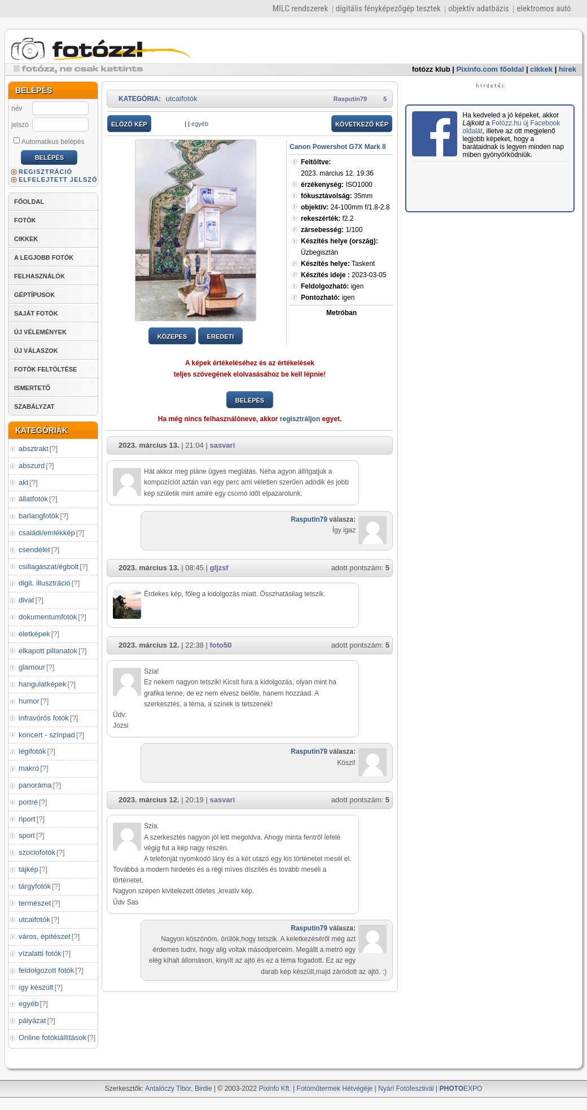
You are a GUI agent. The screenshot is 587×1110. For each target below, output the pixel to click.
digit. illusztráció (45, 583)
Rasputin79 (350, 98)
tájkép (28, 869)
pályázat (32, 1020)
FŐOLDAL (29, 201)
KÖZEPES (172, 336)
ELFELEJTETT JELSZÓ (58, 179)
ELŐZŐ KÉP (129, 124)
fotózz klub (431, 69)
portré (28, 802)
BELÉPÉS (249, 400)
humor (29, 701)
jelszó (20, 125)
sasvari (222, 445)
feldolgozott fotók (46, 970)
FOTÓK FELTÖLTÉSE (45, 369)
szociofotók (37, 852)
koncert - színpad (47, 735)
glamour (32, 667)
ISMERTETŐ (32, 387)
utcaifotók (34, 919)
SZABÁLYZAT (34, 406)
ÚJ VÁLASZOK (36, 350)
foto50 (220, 645)
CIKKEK (26, 238)
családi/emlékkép (47, 532)
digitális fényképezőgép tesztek (388, 8)
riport (27, 819)
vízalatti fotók (40, 953)
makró (29, 768)
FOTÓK (25, 220)
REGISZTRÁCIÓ (45, 171)
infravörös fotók (44, 718)
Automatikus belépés (49, 141)
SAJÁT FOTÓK (36, 313)
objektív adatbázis (478, 8)
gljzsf (218, 567)
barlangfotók (39, 516)
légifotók (32, 751)
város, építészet (45, 936)
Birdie (203, 1088)
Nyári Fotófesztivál (406, 1088)
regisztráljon (300, 419)
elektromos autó (543, 8)
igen (332, 286)
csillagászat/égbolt (48, 566)
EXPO (461, 1088)
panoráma (35, 785)
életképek (34, 634)
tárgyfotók (35, 886)
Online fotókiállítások (52, 1037)
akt (23, 482)
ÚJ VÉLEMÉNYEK (40, 332)
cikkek (541, 69)
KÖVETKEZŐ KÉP (361, 124)
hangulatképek (43, 684)
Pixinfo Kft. (275, 1088)
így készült (36, 987)
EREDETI (220, 336)
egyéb (28, 1003)
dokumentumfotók (48, 617)
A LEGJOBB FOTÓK (43, 257)
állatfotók (33, 499)
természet (35, 903)
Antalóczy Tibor (168, 1088)
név (16, 108)
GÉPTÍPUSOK (34, 294)
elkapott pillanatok (48, 650)
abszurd (32, 465)
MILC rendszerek (300, 8)
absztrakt (34, 448)
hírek (567, 69)
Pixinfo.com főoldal (490, 69)
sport (27, 835)
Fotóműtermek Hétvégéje (335, 1088)
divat (26, 600)
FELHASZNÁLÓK (39, 276)
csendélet (34, 549)
